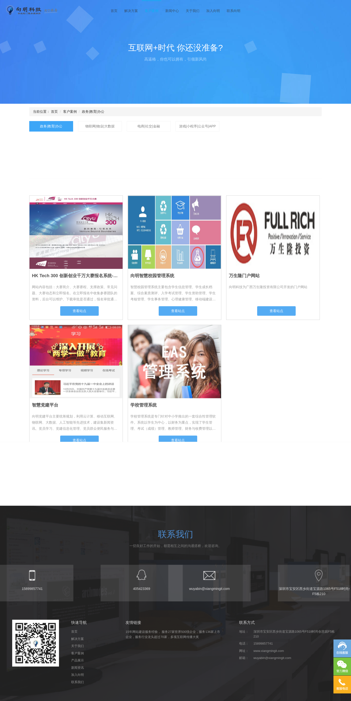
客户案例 (151, 11)
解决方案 (131, 11)
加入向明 (213, 11)
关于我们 (192, 11)
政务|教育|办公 (93, 111)
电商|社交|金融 (148, 126)
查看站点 (79, 409)
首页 (114, 11)
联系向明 (233, 11)
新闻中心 (172, 11)
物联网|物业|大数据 (99, 126)
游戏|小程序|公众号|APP (197, 126)
